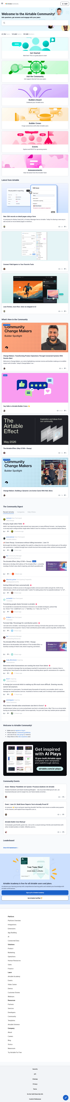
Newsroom (11, 1048)
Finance (10, 969)
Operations (11, 956)
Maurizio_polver (11, 579)
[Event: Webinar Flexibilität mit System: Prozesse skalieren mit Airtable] (35, 792)
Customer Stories (14, 992)
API (35, 1074)
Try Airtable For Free (15, 1052)
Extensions (11, 929)
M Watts (8, 617)
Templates (11, 1020)
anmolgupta (10, 700)
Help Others (32, 512)
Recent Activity (8, 512)
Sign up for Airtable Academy (35, 893)
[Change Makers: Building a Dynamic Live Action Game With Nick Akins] (35, 477)
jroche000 (9, 598)
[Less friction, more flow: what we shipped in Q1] (35, 293)
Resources (11, 1000)
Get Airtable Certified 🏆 (35, 898)
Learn (10, 972)
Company (11, 1028)
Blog (9, 1040)
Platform (11, 916)
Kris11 (8, 679)
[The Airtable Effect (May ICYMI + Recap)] (35, 435)
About (10, 1032)
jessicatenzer (10, 537)
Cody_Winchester (11, 660)
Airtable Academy (14, 976)
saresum (9, 518)
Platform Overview (14, 920)
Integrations (12, 924)
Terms (35, 1089)
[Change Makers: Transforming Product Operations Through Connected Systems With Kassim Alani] (35, 347)
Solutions (11, 944)
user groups (20, 734)
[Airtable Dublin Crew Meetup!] (35, 827)
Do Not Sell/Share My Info (35, 1094)
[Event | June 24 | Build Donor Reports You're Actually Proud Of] (35, 809)
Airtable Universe (14, 1024)
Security (35, 1069)
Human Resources (14, 960)
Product (10, 948)
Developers (11, 1012)
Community (12, 1016)
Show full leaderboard (11, 848)
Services (11, 1008)
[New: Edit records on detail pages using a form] (35, 206)
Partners (11, 1004)
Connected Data (13, 941)
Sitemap (35, 1079)
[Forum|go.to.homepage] (12, 3)
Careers (10, 1036)
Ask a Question (22, 737)
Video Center (12, 984)
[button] (65, 1097)
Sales (10, 964)
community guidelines (24, 732)
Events (10, 980)
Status (10, 1044)
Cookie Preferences (35, 1099)
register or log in (20, 730)
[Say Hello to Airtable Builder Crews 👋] (35, 393)
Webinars (11, 996)
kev (7, 556)
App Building (12, 933)
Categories (20, 512)
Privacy (35, 1084)
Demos (10, 988)
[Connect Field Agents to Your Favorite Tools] (35, 251)
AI (8, 937)
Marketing (11, 952)
